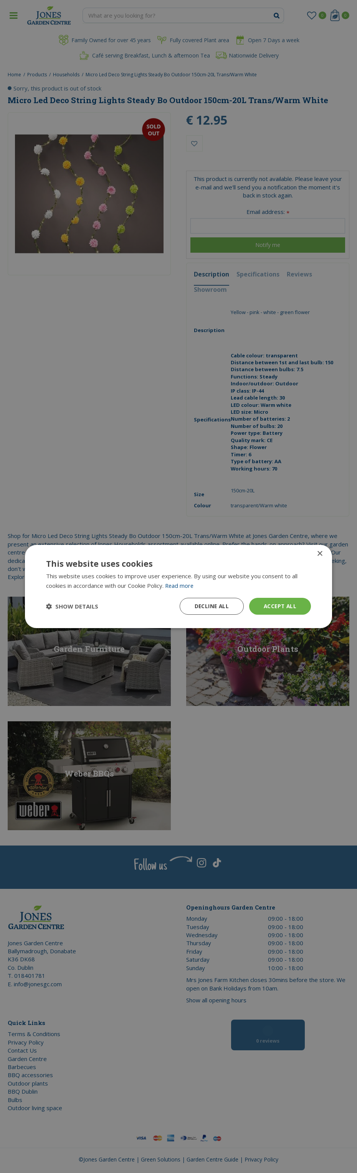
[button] (72, 606)
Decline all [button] (209, 606)
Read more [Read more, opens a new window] (180, 585)
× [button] (319, 553)
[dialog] (178, 586)
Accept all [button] (279, 606)
